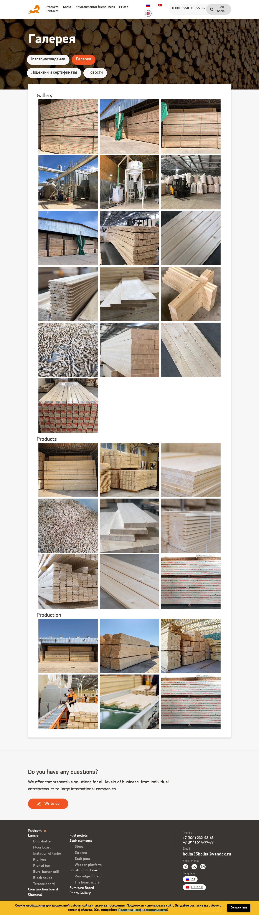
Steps (79, 847)
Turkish (160, 5)
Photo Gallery (80, 893)
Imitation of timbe (47, 853)
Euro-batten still (46, 872)
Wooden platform (88, 865)
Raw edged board (88, 876)
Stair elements (80, 841)
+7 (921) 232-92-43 (198, 838)
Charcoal (35, 895)
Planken (39, 860)
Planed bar (41, 866)
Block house (42, 878)
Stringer (81, 853)
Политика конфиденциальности (142, 910)
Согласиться (239, 907)
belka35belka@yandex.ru (207, 854)
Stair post (82, 859)
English (148, 13)
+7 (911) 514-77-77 (198, 842)
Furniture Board (81, 888)
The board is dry (87, 882)
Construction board (43, 889)
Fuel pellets (78, 835)
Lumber (34, 835)
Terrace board (44, 884)
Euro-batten (42, 841)
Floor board (42, 847)
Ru (148, 5)
